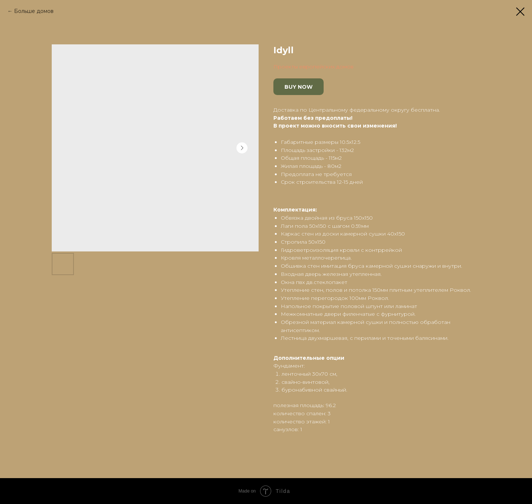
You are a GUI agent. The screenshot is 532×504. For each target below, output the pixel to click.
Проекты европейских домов (313, 66)
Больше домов (34, 11)
